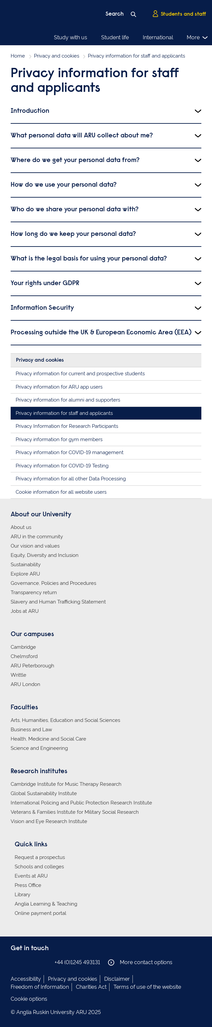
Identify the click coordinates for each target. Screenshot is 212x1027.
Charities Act (91, 987)
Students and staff (179, 13)
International (158, 37)
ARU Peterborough (32, 666)
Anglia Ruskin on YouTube (45, 961)
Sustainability (26, 565)
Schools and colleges (39, 867)
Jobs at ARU (25, 611)
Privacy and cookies (56, 56)
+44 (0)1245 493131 (77, 962)
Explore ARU (25, 574)
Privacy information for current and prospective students (80, 374)
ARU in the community (37, 537)
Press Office (28, 885)
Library (22, 895)
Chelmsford (24, 656)
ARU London (25, 684)
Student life (115, 37)
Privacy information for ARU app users (59, 387)
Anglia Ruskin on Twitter (35, 961)
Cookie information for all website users (61, 492)
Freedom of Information (40, 987)
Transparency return (34, 593)
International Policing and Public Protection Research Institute (81, 803)
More (197, 37)
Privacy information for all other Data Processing (71, 479)
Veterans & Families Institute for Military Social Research (75, 812)
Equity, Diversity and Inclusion (45, 555)
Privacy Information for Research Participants (67, 426)
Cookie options (29, 999)
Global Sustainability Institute (44, 793)
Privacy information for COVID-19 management (69, 452)
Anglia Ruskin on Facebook (15, 961)
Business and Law (31, 730)
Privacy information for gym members (59, 439)
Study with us (70, 37)
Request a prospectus (40, 857)
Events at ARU (31, 876)
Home (18, 56)
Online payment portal (40, 913)
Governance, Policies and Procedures (53, 583)
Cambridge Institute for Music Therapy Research (66, 784)
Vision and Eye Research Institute (49, 821)
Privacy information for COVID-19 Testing (62, 466)
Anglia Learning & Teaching (46, 904)
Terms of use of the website (147, 987)
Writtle (18, 675)
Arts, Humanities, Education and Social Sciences (65, 720)
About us (21, 527)
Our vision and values (35, 546)
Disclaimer (117, 979)
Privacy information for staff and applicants (64, 413)
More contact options (140, 962)
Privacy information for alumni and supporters (68, 400)
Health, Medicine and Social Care (48, 739)
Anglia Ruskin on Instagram (25, 961)
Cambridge (23, 647)
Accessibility (26, 979)
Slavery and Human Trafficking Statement (58, 602)
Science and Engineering (39, 748)
